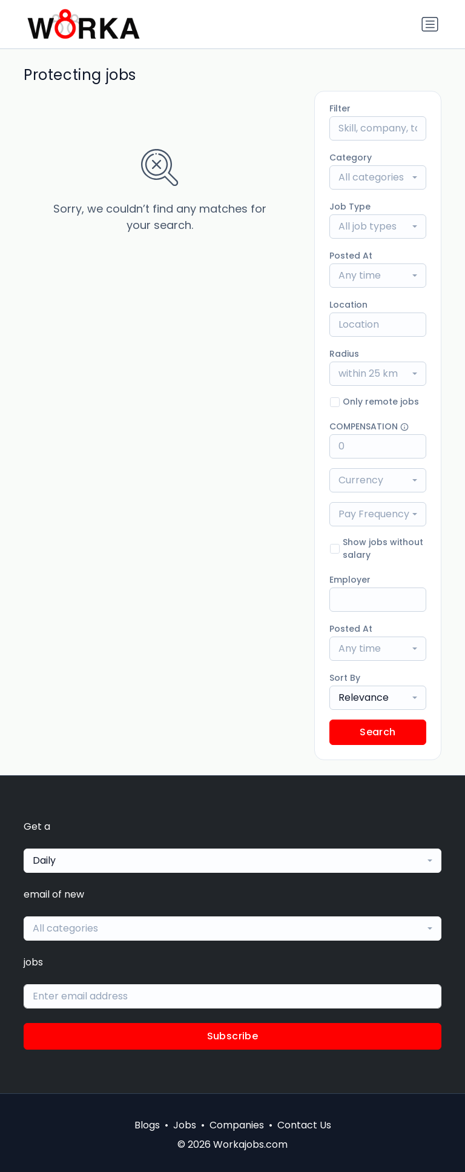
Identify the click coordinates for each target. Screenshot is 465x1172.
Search (377, 732)
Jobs (184, 1125)
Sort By (344, 678)
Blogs (147, 1125)
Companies (236, 1125)
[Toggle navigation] (429, 24)
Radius (344, 354)
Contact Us (304, 1125)
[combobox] (377, 177)
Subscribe (233, 1036)
